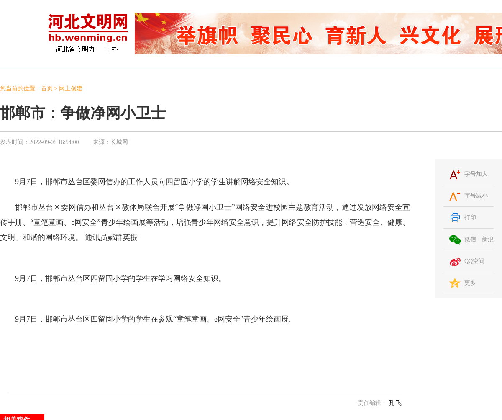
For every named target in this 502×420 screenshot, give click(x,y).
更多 (470, 283)
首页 (47, 88)
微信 (470, 239)
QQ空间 (474, 261)
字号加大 (476, 174)
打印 (470, 217)
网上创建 (70, 88)
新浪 (488, 239)
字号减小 (476, 196)
